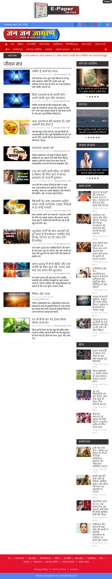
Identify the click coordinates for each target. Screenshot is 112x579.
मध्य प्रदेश (44, 44)
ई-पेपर (76, 49)
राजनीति (31, 44)
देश (12, 44)
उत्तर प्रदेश (86, 44)
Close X (107, 1)
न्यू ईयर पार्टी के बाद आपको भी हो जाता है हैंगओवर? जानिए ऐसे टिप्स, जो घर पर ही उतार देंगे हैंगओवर (51, 236)
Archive (74, 569)
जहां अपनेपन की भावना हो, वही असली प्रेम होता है (51, 123)
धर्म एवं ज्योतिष (34, 49)
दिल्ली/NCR (72, 44)
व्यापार (48, 49)
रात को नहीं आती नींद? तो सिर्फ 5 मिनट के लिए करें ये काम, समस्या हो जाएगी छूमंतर (51, 174)
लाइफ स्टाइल (63, 49)
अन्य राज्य (100, 44)
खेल (7, 49)
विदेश (20, 44)
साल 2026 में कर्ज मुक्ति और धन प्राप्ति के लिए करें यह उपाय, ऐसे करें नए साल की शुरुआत (51, 267)
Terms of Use (59, 569)
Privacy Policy (41, 569)
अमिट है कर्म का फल (44, 71)
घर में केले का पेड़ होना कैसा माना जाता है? (49, 321)
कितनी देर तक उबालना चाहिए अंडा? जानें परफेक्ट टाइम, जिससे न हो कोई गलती (51, 204)
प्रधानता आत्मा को (43, 148)
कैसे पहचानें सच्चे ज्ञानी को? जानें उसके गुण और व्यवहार (48, 96)
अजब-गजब (83, 561)
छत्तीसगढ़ (57, 44)
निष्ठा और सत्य (41, 294)
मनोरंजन (18, 49)
